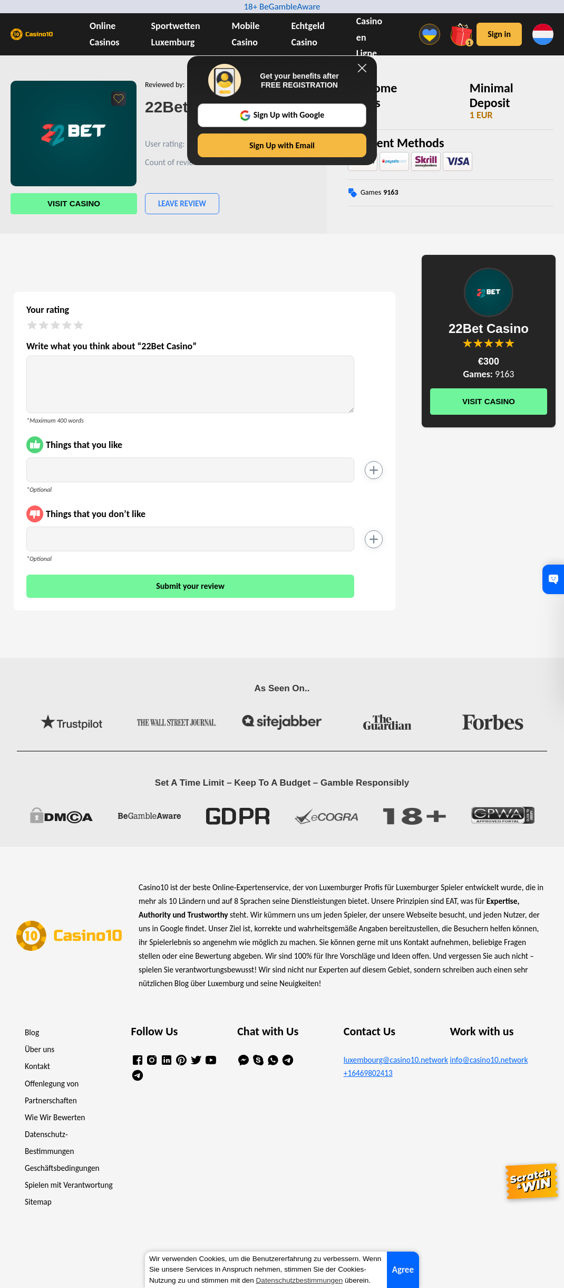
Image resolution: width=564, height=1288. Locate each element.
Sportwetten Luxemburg (175, 34)
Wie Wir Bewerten (55, 1117)
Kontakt (37, 1066)
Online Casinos (105, 34)
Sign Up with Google (282, 115)
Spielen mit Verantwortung (69, 1185)
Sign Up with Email (282, 145)
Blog (32, 1032)
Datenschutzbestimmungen (299, 1280)
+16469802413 (368, 1073)
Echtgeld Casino (308, 34)
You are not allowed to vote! (509, 343)
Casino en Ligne (369, 37)
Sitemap (38, 1202)
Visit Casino (73, 203)
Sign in (499, 34)
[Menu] (432, 34)
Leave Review (182, 203)
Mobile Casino (246, 34)
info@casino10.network (489, 1060)
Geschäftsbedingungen (62, 1168)
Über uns (39, 1049)
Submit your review (190, 586)
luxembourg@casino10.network (388, 1060)
